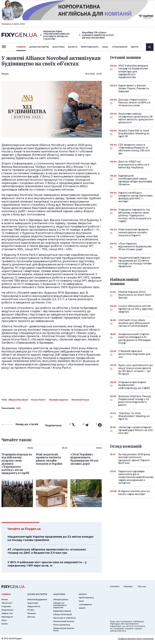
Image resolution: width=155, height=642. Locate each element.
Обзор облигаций (62, 614)
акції (105, 47)
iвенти (134, 47)
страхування (119, 47)
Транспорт (32, 603)
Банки (5, 624)
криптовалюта (90, 47)
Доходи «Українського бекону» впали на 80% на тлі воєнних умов (134, 102)
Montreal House (80, 399)
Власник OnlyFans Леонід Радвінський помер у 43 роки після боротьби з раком (134, 400)
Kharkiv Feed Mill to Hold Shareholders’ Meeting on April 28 (133, 133)
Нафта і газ (7, 613)
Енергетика (7, 610)
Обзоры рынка (60, 599)
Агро (4, 620)
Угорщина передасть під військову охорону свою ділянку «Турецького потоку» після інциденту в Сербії (134, 215)
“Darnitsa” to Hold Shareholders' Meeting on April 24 (134, 416)
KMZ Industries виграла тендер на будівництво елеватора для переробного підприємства (133, 71)
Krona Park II (38, 399)
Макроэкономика (62, 611)
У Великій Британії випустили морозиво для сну (134, 354)
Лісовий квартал (58, 399)
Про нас (142, 586)
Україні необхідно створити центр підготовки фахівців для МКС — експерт (135, 197)
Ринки (5, 74)
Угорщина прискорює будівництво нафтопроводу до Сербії (134, 385)
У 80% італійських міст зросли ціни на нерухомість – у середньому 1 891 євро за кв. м (47, 564)
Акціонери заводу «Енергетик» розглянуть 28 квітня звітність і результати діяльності (135, 118)
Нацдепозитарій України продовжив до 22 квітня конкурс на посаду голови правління (51, 538)
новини (21, 47)
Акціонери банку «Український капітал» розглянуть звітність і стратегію (55, 35)
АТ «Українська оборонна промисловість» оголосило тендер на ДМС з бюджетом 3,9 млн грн (47, 551)
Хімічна (31, 617)
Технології (7, 603)
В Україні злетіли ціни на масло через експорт (134, 492)
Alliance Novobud (18, 399)
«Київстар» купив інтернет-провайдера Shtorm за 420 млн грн (135, 430)
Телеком (31, 613)
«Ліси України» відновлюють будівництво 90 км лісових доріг (135, 246)
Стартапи (6, 606)
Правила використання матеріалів (135, 638)
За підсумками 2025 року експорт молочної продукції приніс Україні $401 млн (134, 459)
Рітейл (30, 610)
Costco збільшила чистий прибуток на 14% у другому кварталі (135, 309)
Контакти (114, 586)
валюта (72, 47)
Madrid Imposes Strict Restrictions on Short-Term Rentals (134, 294)
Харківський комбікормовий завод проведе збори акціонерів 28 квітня (135, 180)
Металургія (7, 617)
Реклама (128, 586)
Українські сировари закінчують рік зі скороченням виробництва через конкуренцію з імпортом (135, 477)
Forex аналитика (61, 625)
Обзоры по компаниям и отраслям (60, 605)
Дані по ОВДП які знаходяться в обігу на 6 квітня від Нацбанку (133, 164)
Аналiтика (58, 47)
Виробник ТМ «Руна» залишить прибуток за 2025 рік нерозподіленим (96, 35)
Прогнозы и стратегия (64, 618)
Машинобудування (37, 599)
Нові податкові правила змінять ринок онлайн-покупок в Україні (133, 232)
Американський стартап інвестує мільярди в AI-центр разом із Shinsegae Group (134, 338)
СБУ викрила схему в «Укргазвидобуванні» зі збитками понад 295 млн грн (134, 149)
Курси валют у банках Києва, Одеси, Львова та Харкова (133, 88)
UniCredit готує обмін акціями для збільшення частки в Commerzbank (134, 323)
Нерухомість (33, 606)
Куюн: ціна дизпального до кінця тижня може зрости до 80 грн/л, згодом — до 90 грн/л (135, 369)
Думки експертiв (39, 47)
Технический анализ (63, 621)
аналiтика (59, 594)
